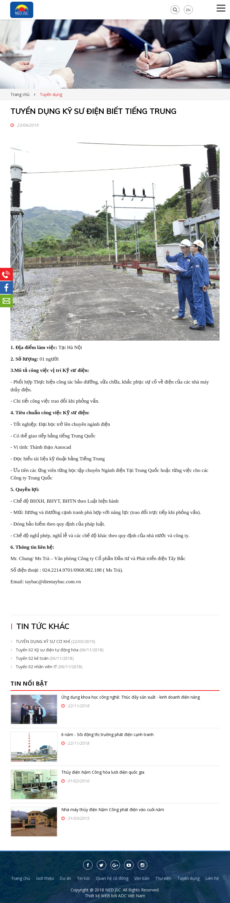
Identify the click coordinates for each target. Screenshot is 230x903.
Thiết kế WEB (98, 895)
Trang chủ (20, 94)
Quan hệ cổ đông (112, 878)
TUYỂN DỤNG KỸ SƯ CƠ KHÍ (55, 641)
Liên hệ (212, 878)
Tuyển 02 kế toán (45, 658)
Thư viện (163, 878)
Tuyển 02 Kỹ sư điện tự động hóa (60, 650)
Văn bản (141, 878)
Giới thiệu (45, 878)
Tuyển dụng (188, 878)
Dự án (65, 878)
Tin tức (83, 878)
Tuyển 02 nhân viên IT (49, 666)
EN (188, 9)
